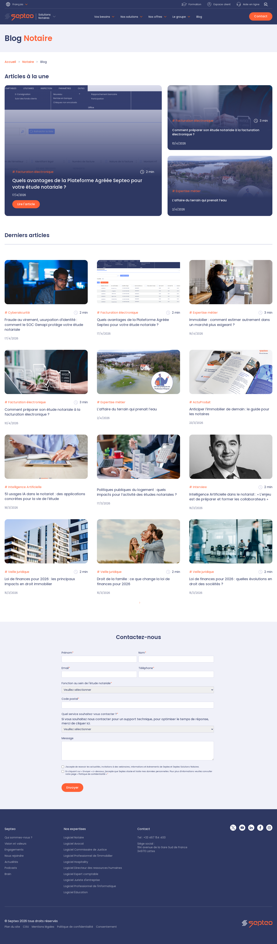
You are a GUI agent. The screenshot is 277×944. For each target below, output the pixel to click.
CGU (26, 927)
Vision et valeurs (15, 844)
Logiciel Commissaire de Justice (85, 850)
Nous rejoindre (14, 856)
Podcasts (11, 868)
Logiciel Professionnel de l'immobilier (88, 856)
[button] (17, 4)
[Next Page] (139, 602)
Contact (260, 16)
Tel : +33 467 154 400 (151, 837)
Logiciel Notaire (74, 837)
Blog (199, 17)
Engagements (14, 850)
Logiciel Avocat (74, 844)
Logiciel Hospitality (76, 862)
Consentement (106, 927)
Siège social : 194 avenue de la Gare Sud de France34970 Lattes (162, 847)
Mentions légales (43, 927)
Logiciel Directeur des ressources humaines (93, 868)
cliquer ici (83, 723)
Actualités (11, 862)
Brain (8, 874)
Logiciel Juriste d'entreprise (82, 880)
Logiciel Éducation (76, 892)
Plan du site (12, 927)
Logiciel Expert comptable (81, 874)
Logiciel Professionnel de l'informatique (90, 886)
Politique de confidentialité (75, 927)
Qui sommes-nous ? (18, 837)
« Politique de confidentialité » (92, 774)
